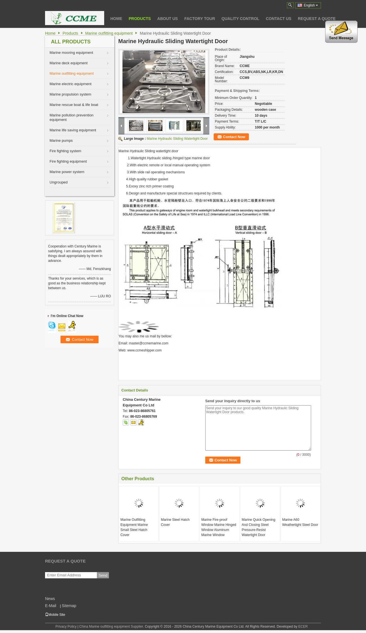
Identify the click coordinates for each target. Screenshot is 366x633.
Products (140, 18)
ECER (303, 626)
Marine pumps (61, 140)
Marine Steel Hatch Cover (175, 522)
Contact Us (278, 18)
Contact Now (234, 137)
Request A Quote (317, 18)
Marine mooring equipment (71, 52)
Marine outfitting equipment (109, 33)
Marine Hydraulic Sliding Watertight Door (177, 139)
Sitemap (69, 605)
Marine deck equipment (69, 63)
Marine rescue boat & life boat (74, 105)
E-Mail (50, 605)
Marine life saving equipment (73, 130)
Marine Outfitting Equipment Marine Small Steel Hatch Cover (134, 527)
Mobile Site (55, 615)
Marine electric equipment (70, 84)
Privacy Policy (66, 626)
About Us (167, 18)
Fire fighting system (65, 151)
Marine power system (67, 172)
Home (116, 18)
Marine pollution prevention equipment (71, 117)
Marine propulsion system (70, 94)
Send (103, 575)
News (50, 598)
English (311, 5)
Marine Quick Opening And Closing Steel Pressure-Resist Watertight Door (258, 527)
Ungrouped (59, 182)
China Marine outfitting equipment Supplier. (112, 626)
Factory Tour (199, 18)
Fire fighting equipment (68, 161)
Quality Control (240, 18)
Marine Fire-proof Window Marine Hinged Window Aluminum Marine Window (218, 527)
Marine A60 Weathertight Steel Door (300, 522)
